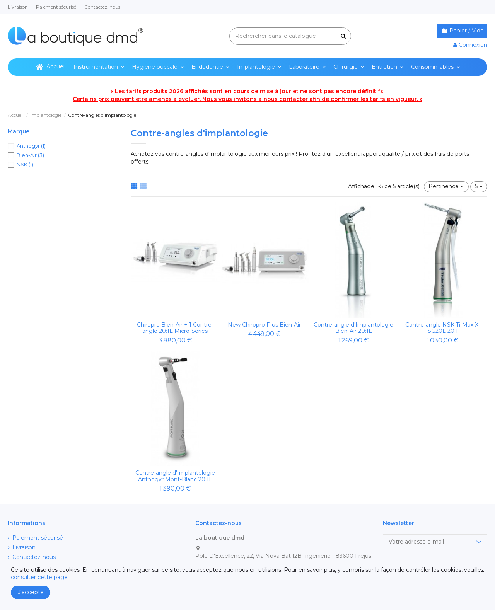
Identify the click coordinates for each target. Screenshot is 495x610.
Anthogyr (31, 146)
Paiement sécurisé (56, 7)
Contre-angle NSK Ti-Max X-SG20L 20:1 (442, 328)
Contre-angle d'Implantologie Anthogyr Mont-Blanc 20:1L (175, 476)
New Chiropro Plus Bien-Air (264, 324)
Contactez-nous (102, 7)
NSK (25, 164)
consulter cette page (39, 577)
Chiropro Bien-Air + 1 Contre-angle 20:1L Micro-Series (175, 328)
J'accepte (31, 592)
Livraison (18, 7)
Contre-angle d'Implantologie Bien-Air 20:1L (353, 328)
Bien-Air (30, 155)
